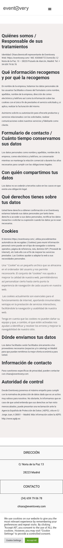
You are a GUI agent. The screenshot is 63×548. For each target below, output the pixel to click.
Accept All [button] (31, 540)
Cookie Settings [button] (13, 540)
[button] (49, 8)
